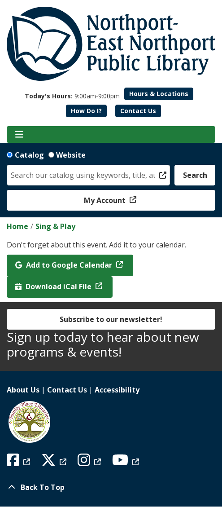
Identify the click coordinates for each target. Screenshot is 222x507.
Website (71, 155)
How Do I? (86, 110)
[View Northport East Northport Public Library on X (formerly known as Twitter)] (55, 462)
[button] (72, 96)
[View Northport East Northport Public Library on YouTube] (126, 462)
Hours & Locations (158, 93)
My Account (105, 200)
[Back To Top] (111, 487)
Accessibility (117, 390)
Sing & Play (55, 226)
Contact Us (138, 110)
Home (17, 226)
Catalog (29, 155)
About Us (23, 390)
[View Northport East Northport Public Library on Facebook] (19, 462)
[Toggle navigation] (19, 134)
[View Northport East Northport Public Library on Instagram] (90, 462)
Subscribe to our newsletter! (111, 319)
